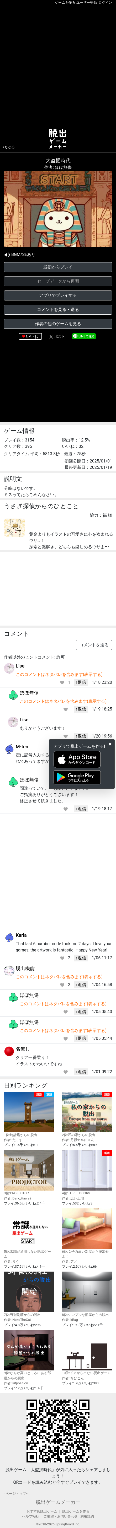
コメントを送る (94, 644)
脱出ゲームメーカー (58, 1502)
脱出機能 (25, 968)
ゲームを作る (65, 2)
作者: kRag (70, 1320)
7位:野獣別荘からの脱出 (29, 1294)
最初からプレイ (58, 267)
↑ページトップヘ (16, 1493)
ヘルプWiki (30, 1516)
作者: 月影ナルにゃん (78, 1140)
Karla (21, 935)
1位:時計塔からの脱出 (29, 1114)
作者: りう (11, 1261)
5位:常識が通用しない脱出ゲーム (29, 1233)
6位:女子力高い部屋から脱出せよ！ (87, 1233)
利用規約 (87, 1516)
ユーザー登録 (86, 2)
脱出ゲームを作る (75, 1511)
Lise (20, 666)
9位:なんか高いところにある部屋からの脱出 (29, 1355)
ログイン (105, 2)
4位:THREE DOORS (87, 1172)
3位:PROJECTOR (29, 1172)
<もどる (9, 147)
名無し (23, 1049)
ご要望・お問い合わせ (61, 1516)
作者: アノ (69, 1261)
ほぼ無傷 (29, 693)
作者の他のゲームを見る (58, 323)
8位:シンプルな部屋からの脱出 (87, 1294)
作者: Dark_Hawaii (17, 1198)
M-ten (22, 746)
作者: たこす (13, 1140)
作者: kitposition (16, 1383)
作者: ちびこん (73, 1378)
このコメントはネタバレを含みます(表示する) (59, 674)
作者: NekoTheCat (17, 1320)
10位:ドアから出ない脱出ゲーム (87, 1352)
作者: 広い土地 (73, 1198)
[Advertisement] (58, 65)
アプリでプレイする (58, 295)
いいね (32, 336)
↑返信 (81, 682)
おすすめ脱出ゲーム (42, 1511)
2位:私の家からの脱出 (87, 1114)
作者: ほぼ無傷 (58, 167)
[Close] (110, 744)
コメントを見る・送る (58, 309)
